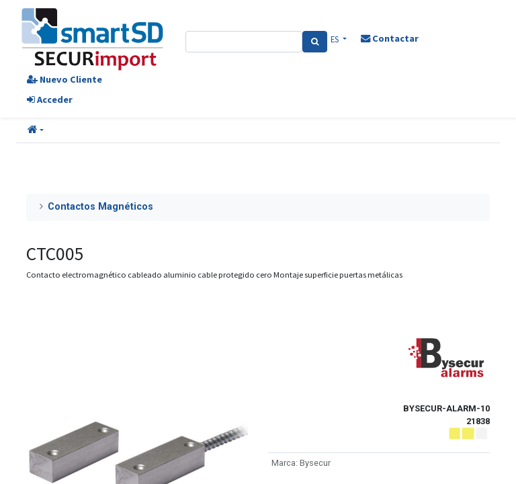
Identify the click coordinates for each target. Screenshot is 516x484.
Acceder (50, 99)
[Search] (314, 41)
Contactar (390, 38)
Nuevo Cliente (64, 79)
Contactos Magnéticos (100, 206)
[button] (35, 130)
